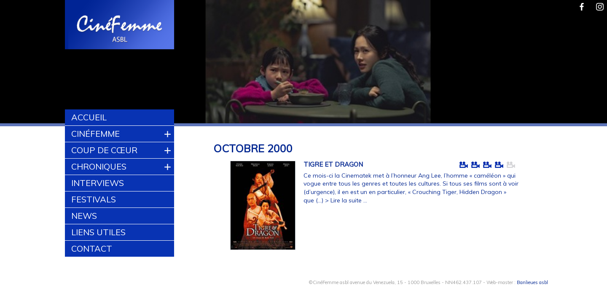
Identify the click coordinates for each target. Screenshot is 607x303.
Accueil (89, 117)
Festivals (93, 199)
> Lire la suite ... (346, 200)
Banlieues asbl (532, 282)
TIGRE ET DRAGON (333, 164)
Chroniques (98, 166)
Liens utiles (98, 232)
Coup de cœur (104, 150)
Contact (91, 248)
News (84, 215)
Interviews (97, 183)
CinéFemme (95, 133)
